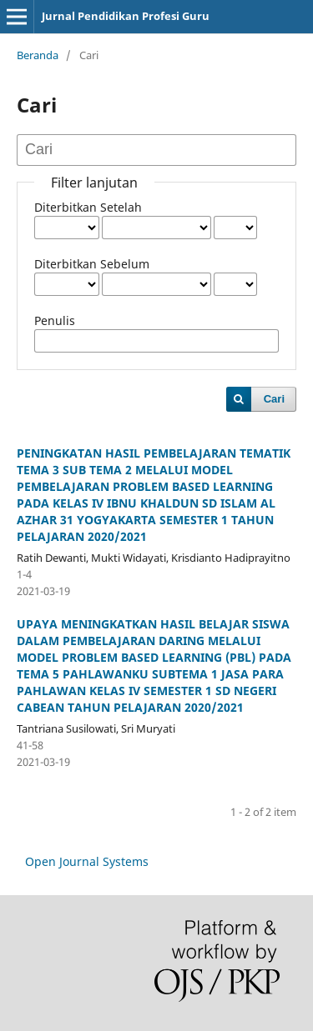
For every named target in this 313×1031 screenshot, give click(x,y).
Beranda (37, 55)
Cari (274, 399)
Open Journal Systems (87, 861)
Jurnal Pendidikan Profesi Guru (126, 15)
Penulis (54, 320)
